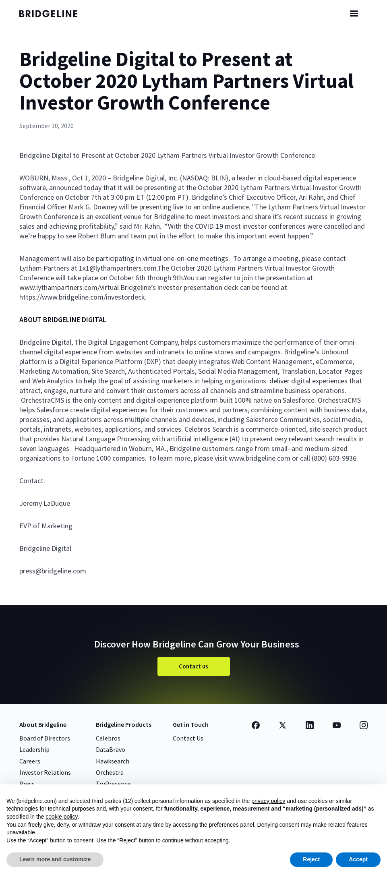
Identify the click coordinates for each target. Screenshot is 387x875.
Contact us (193, 666)
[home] (55, 13)
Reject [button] (311, 859)
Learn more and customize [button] (55, 859)
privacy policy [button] (268, 801)
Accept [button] (358, 859)
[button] (354, 13)
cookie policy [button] (61, 816)
